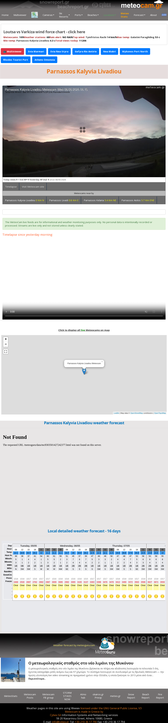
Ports (79, 15)
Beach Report (145, 696)
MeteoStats (10, 696)
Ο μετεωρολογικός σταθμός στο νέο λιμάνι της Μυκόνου (80, 663)
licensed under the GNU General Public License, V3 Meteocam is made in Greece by (103, 709)
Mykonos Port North (135, 51)
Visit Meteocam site (33, 186)
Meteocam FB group (48, 696)
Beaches (93, 15)
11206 (70, 40)
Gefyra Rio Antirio (86, 51)
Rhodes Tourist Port (15, 59)
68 (37, 37)
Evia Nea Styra (59, 51)
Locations (110, 15)
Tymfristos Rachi (96, 37)
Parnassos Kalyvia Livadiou (32, 40)
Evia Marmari (36, 51)
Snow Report (131, 696)
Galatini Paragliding (142, 37)
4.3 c (29, 40)
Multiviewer (19, 15)
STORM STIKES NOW (67, 696)
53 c (138, 37)
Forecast (139, 15)
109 (13, 37)
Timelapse (11, 186)
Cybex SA (55, 715)
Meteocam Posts (30, 696)
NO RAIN (61, 37)
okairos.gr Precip (98, 696)
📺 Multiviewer (12, 51)
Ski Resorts (64, 15)
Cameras (48, 15)
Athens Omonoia (45, 59)
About (153, 15)
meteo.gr (115, 696)
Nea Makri (109, 51)
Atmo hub (83, 696)
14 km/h (95, 37)
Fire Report (160, 696)
